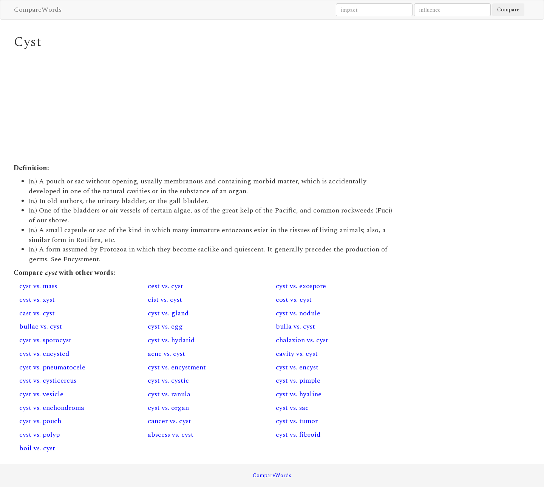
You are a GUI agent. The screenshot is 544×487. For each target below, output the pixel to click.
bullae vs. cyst (40, 326)
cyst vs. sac (292, 408)
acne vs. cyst (166, 354)
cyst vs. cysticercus (47, 380)
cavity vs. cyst (297, 354)
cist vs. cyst (165, 300)
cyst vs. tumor (297, 421)
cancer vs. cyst (169, 421)
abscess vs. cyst (170, 435)
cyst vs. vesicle (41, 394)
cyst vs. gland (168, 313)
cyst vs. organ (168, 408)
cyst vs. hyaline (298, 394)
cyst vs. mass (38, 286)
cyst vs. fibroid (298, 435)
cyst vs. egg (165, 326)
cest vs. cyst (165, 286)
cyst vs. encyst (297, 367)
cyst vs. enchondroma (51, 408)
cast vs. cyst (37, 313)
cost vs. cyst (294, 300)
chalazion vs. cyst (302, 340)
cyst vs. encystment (177, 367)
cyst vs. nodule (298, 313)
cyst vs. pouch (40, 421)
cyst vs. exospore (301, 286)
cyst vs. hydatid (171, 340)
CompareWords (38, 10)
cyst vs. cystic (168, 380)
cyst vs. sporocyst (45, 340)
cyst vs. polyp (39, 435)
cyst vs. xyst (37, 300)
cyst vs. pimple (298, 380)
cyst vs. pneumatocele (52, 367)
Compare (508, 10)
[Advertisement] (206, 107)
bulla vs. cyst (295, 326)
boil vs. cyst (37, 448)
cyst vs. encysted (44, 354)
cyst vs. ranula (169, 394)
